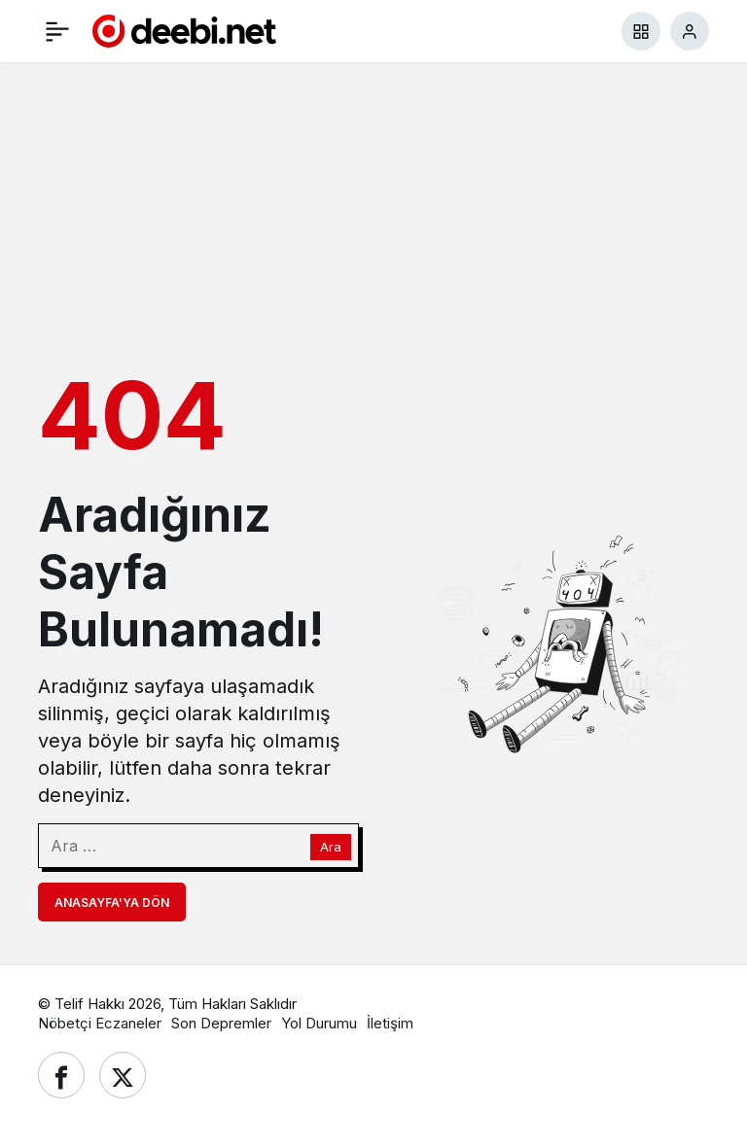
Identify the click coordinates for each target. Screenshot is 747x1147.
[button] (641, 31)
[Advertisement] (373, 213)
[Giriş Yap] (689, 31)
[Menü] (57, 31)
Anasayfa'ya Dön (111, 902)
